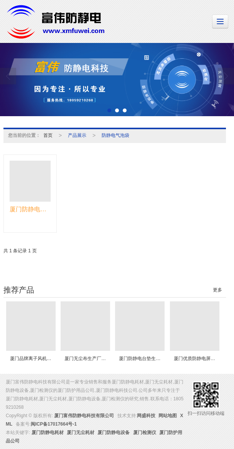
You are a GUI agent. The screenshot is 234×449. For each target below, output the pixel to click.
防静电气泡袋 (115, 135)
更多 (217, 290)
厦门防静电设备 (113, 432)
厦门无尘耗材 (80, 432)
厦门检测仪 (144, 432)
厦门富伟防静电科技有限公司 (84, 415)
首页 (48, 135)
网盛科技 (146, 415)
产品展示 (77, 135)
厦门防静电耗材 (47, 432)
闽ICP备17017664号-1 (54, 424)
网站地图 (167, 415)
